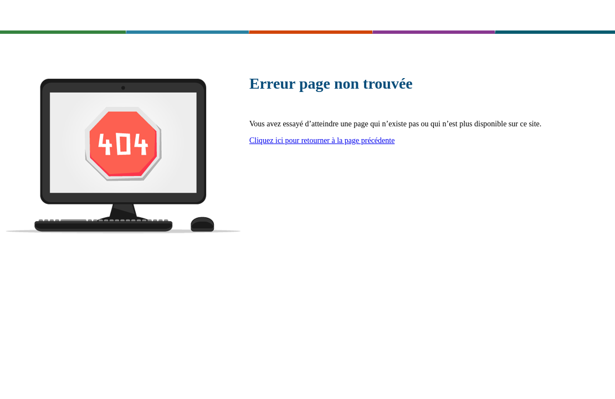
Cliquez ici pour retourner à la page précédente (321, 140)
